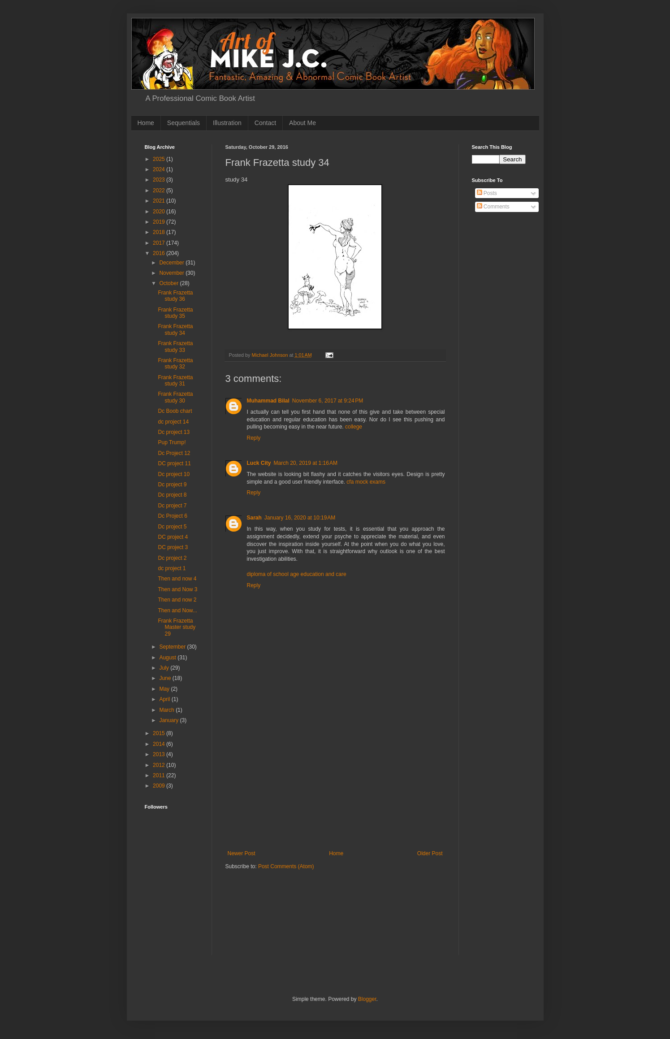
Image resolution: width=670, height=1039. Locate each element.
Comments (493, 206)
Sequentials (183, 122)
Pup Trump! (172, 442)
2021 (159, 201)
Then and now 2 (177, 600)
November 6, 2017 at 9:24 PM (327, 401)
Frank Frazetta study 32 (175, 363)
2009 (159, 786)
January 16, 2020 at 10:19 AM (299, 518)
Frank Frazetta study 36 (175, 296)
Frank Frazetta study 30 (175, 397)
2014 (159, 744)
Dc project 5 (172, 527)
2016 (159, 253)
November (172, 273)
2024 (159, 169)
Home (146, 122)
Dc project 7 (172, 505)
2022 (159, 190)
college (353, 427)
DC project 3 (173, 547)
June (165, 678)
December (172, 263)
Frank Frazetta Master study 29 (176, 627)
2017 (159, 243)
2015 (159, 733)
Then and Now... (177, 610)
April (165, 699)
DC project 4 (173, 537)
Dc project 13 (174, 432)
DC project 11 (174, 463)
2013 (159, 754)
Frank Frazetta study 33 (175, 346)
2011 (159, 775)
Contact (265, 122)
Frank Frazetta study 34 (175, 329)
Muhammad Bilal (268, 401)
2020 (159, 211)
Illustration (227, 122)
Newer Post (241, 853)
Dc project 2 (172, 558)
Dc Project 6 (172, 516)
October (169, 283)
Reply (254, 438)
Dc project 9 (172, 484)
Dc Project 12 (174, 453)
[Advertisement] (335, 783)
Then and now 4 (177, 579)
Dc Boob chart (175, 411)
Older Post (430, 853)
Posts (487, 193)
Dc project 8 (172, 495)
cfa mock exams (365, 482)
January (169, 720)
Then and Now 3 (177, 589)
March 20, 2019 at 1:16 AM (305, 463)
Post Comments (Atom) (286, 866)
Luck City (259, 463)
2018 (159, 232)
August (168, 657)
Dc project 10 (174, 474)
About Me (302, 122)
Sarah (254, 518)
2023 (159, 180)
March (167, 710)
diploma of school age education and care (296, 574)
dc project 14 (173, 422)
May (165, 689)
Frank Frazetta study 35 (175, 313)
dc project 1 (172, 568)
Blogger (367, 999)
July (164, 668)
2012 (159, 765)
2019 (159, 222)
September (173, 647)
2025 (159, 159)
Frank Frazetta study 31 (175, 380)
